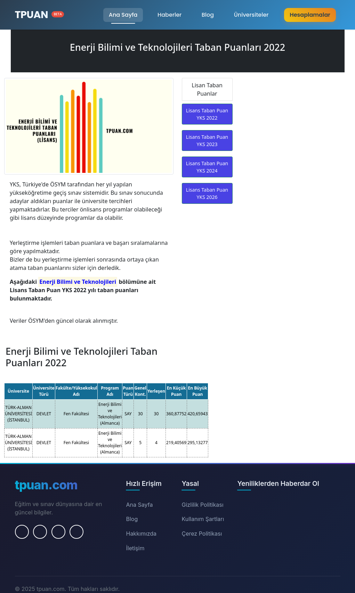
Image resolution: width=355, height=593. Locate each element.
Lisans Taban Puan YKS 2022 (207, 114)
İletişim (135, 548)
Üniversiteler (251, 15)
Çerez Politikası (201, 533)
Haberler (169, 15)
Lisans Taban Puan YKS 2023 (207, 140)
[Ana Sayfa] (39, 15)
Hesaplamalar (310, 15)
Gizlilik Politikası (202, 504)
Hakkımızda (141, 533)
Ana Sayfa (123, 15)
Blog (208, 15)
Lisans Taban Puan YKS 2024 (207, 167)
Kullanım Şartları (202, 518)
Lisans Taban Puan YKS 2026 (207, 193)
